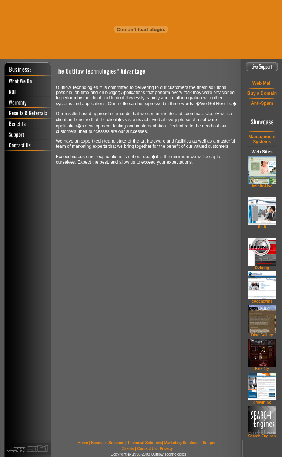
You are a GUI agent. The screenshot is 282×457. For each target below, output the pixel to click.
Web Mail (262, 83)
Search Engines (262, 436)
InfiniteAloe (262, 186)
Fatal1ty (262, 369)
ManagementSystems (261, 139)
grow (262, 402)
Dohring (262, 268)
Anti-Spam (262, 103)
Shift (262, 227)
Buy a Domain (262, 93)
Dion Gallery (262, 335)
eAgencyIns (262, 301)
